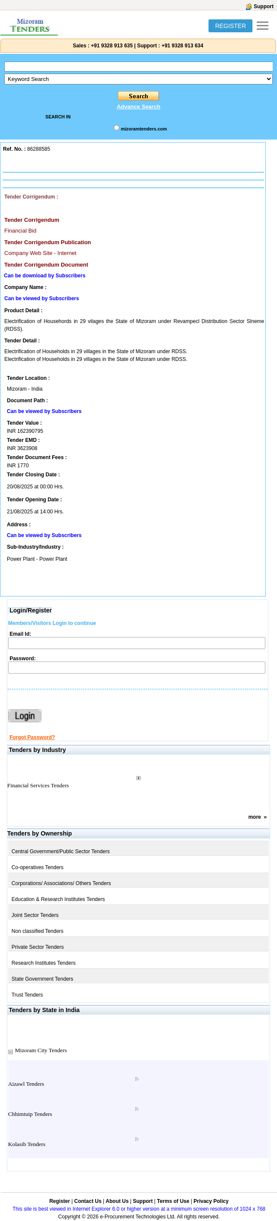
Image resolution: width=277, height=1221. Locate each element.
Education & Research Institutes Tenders (58, 899)
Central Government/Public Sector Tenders (61, 851)
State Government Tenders (42, 979)
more (254, 817)
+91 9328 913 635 (111, 46)
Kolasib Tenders (27, 1144)
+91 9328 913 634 (182, 46)
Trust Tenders (27, 995)
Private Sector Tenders (38, 947)
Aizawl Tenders (26, 1084)
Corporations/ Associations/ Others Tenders (61, 883)
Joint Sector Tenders (35, 915)
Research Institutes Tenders (44, 963)
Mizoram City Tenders (41, 1050)
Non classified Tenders (38, 931)
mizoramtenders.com (144, 128)
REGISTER (230, 25)
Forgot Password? (32, 737)
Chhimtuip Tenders (30, 1114)
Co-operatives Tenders (38, 867)
